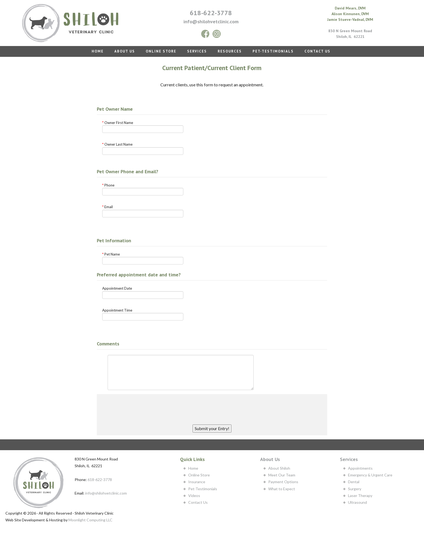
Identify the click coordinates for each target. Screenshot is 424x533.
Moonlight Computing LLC (90, 520)
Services (349, 459)
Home (193, 468)
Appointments (360, 468)
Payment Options (283, 481)
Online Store (199, 475)
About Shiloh (279, 468)
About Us (270, 459)
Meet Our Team (281, 475)
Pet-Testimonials (202, 488)
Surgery (354, 488)
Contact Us (198, 502)
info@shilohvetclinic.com (106, 493)
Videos (194, 495)
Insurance (196, 481)
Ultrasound (357, 502)
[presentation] (212, 407)
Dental (353, 481)
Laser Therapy (360, 495)
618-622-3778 (211, 13)
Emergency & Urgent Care (370, 475)
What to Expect (281, 488)
